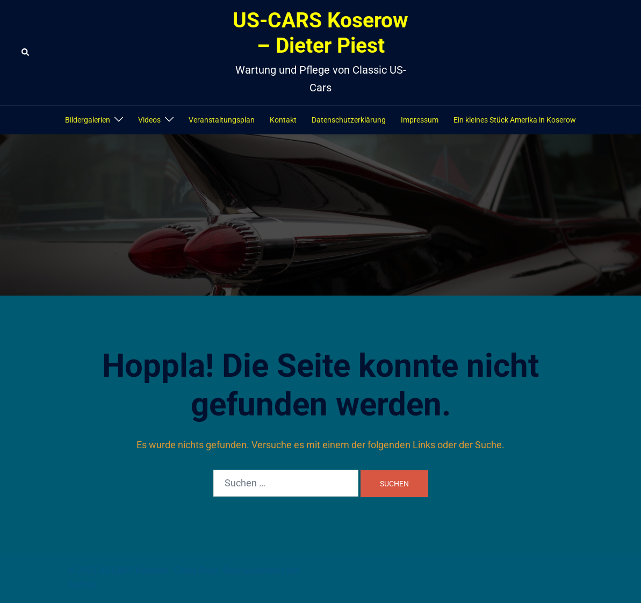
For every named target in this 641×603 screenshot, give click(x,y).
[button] (25, 52)
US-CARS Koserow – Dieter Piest (320, 33)
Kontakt (283, 120)
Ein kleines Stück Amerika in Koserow (514, 120)
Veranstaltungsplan (222, 120)
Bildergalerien (87, 120)
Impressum (419, 120)
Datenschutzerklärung (349, 120)
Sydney (82, 584)
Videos (149, 120)
